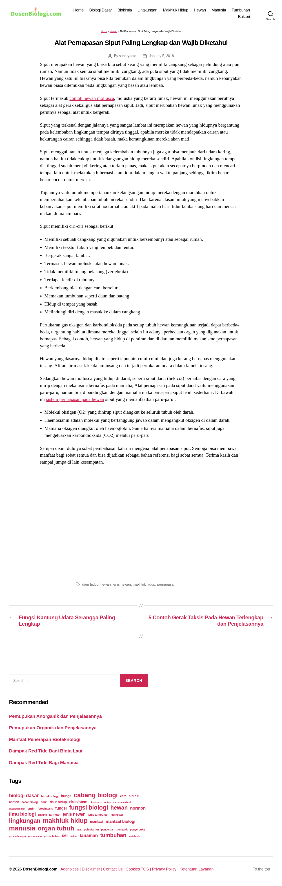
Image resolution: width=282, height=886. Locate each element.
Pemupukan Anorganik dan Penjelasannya (55, 716)
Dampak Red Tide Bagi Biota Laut (45, 750)
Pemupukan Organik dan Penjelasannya (53, 727)
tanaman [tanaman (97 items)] (89, 835)
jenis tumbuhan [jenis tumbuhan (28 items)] (98, 814)
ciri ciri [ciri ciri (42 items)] (134, 796)
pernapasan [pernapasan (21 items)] (35, 836)
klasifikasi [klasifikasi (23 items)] (117, 814)
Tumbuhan (241, 10)
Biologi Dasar (100, 10)
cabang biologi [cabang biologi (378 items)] (96, 795)
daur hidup (90, 584)
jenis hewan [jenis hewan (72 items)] (74, 814)
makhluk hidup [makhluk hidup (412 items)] (65, 820)
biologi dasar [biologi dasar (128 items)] (24, 795)
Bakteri (244, 16)
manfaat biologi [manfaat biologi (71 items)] (120, 821)
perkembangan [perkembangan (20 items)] (17, 836)
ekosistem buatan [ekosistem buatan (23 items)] (100, 802)
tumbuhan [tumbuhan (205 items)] (113, 835)
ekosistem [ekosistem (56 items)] (78, 802)
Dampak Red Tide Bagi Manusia (43, 762)
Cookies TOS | (139, 869)
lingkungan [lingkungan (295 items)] (24, 820)
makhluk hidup (144, 584)
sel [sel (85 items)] (65, 835)
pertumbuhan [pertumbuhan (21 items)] (52, 836)
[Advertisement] (141, 522)
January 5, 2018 (161, 56)
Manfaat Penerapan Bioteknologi (44, 739)
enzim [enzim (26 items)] (31, 808)
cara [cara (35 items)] (123, 796)
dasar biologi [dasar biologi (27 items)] (29, 802)
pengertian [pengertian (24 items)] (107, 829)
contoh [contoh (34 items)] (14, 802)
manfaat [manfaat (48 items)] (96, 822)
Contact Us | (114, 869)
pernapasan (166, 584)
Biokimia (125, 10)
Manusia (218, 10)
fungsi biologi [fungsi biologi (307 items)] (88, 807)
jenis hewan (122, 584)
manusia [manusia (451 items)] (22, 828)
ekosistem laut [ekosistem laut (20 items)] (17, 808)
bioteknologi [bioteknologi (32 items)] (50, 796)
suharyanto (127, 56)
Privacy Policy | (166, 869)
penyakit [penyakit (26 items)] (122, 829)
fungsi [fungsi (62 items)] (61, 808)
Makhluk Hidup (175, 10)
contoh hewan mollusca (91, 98)
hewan (105, 584)
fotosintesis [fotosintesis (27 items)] (45, 808)
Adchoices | (71, 869)
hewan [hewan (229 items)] (119, 807)
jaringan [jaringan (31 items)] (54, 814)
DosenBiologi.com (40, 869)
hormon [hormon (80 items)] (138, 808)
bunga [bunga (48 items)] (66, 796)
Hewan (200, 10)
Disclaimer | (92, 869)
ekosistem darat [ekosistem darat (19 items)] (122, 802)
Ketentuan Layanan (197, 869)
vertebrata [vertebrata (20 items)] (134, 836)
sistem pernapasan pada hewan (75, 399)
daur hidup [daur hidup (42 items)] (58, 802)
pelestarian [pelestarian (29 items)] (91, 829)
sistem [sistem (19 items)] (73, 836)
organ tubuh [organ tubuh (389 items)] (56, 828)
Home (78, 10)
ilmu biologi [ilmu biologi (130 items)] (22, 814)
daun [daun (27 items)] (44, 802)
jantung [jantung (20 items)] (42, 814)
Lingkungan (147, 10)
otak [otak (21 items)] (79, 829)
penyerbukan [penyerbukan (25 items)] (138, 829)
